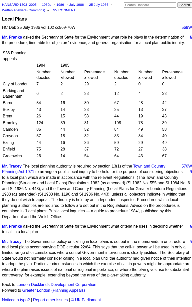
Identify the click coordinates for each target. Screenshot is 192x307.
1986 (60, 5)
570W (187, 166)
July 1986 (77, 5)
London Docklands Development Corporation (56, 284)
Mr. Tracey (12, 166)
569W (187, 27)
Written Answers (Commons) (24, 10)
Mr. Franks (12, 37)
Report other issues (50, 300)
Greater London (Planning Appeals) (53, 290)
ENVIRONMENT (63, 10)
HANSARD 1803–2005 (19, 5)
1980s (47, 5)
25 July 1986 (99, 5)
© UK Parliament (86, 300)
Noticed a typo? (16, 300)
